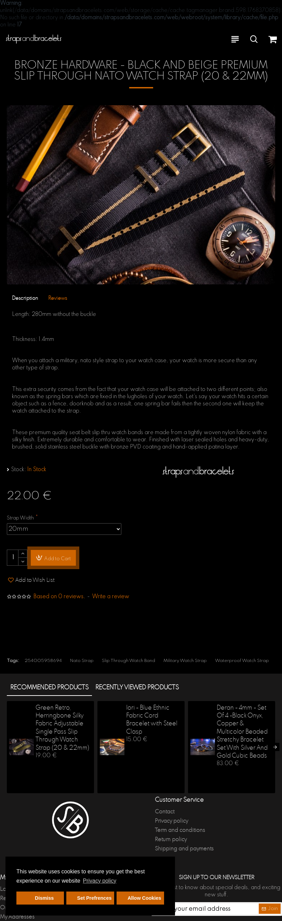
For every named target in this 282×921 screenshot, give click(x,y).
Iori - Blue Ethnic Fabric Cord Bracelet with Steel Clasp (151, 720)
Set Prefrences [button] (94, 898)
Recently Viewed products (137, 688)
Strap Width (20, 518)
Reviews (57, 298)
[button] (275, 747)
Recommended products (49, 688)
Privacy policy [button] (99, 881)
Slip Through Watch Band (128, 661)
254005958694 (43, 661)
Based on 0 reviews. (59, 597)
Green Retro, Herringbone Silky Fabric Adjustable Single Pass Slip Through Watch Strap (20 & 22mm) (62, 728)
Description (25, 298)
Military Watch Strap (185, 661)
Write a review (110, 597)
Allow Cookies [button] (144, 898)
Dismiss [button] (44, 898)
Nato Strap (82, 661)
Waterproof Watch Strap (242, 661)
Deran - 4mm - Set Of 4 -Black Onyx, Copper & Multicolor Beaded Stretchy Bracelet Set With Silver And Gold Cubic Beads (242, 732)
